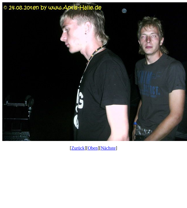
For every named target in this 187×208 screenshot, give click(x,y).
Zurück (78, 148)
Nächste (108, 148)
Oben (93, 148)
